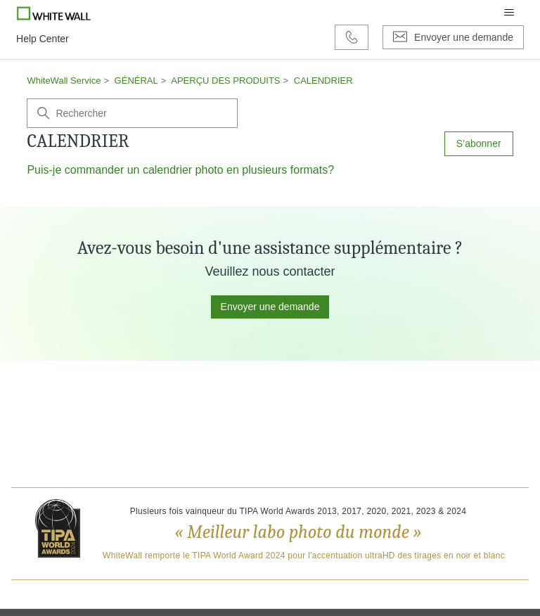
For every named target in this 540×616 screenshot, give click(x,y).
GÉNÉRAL (136, 80)
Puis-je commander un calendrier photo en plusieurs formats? (180, 170)
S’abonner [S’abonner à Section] (478, 143)
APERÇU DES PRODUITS (225, 80)
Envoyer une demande (270, 306)
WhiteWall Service (64, 80)
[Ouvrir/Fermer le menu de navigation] (509, 12)
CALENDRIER (323, 80)
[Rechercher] (132, 113)
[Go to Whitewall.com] (53, 12)
